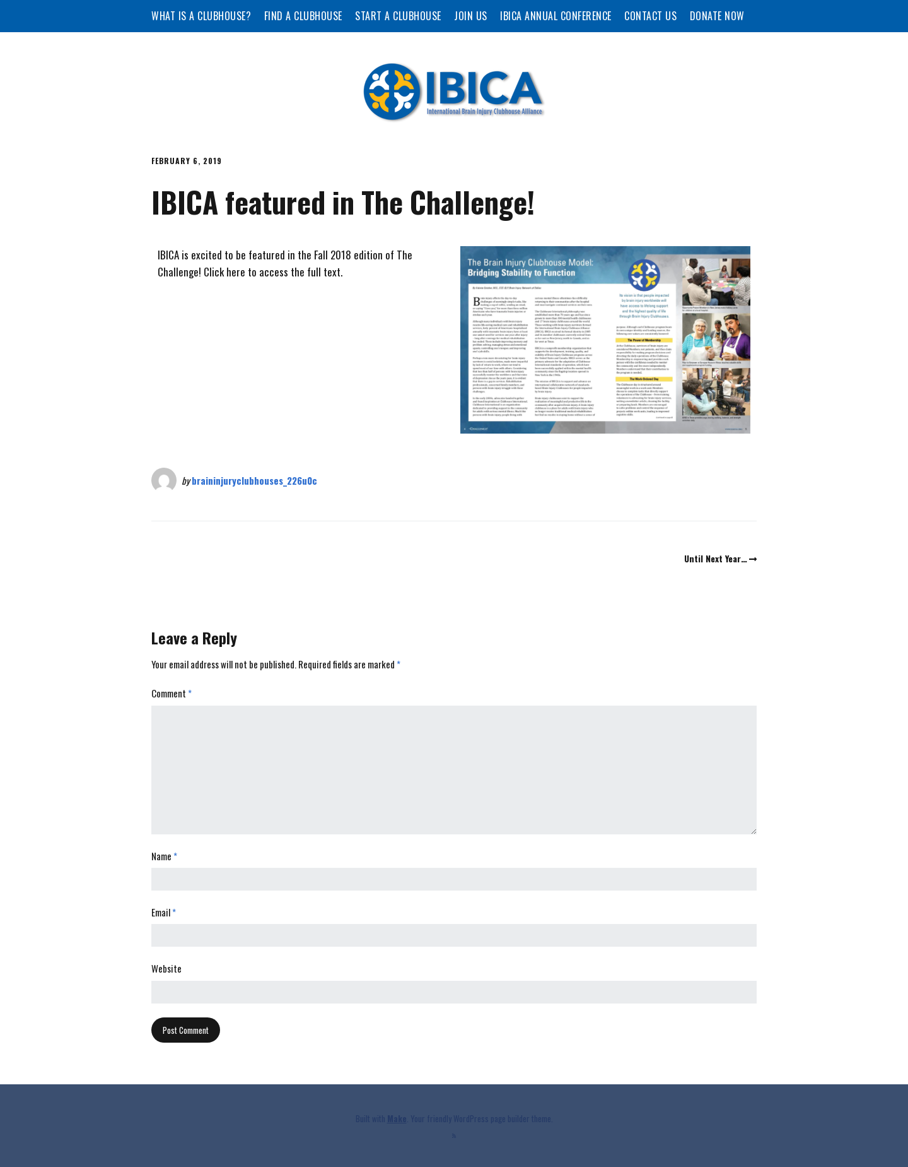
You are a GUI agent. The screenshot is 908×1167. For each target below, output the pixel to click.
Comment (171, 693)
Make (397, 1118)
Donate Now (717, 15)
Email (163, 912)
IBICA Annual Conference (556, 15)
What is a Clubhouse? (201, 15)
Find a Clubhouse (303, 15)
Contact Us (650, 15)
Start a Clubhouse (398, 15)
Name (164, 856)
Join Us (470, 15)
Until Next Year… (715, 558)
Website (166, 968)
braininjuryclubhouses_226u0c (254, 480)
